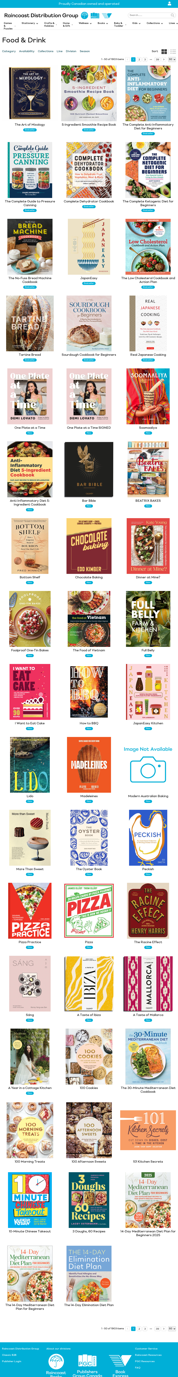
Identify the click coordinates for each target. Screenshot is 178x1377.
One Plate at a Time (29, 427)
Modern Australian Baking (148, 796)
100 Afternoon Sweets (89, 1161)
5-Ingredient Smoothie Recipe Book (89, 124)
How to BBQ (89, 723)
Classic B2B (9, 1355)
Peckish (148, 869)
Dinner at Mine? (148, 577)
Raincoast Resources (148, 1355)
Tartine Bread (30, 354)
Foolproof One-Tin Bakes (30, 650)
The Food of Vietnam (89, 650)
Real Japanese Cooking (148, 354)
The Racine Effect (148, 942)
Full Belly (148, 650)
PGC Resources (145, 1361)
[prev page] (127, 59)
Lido (30, 796)
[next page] (151, 59)
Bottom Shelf (30, 577)
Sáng (30, 1015)
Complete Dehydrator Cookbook (89, 201)
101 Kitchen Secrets (148, 1161)
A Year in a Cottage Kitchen (30, 1088)
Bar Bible (89, 500)
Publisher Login (11, 1361)
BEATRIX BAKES (148, 500)
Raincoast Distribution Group (20, 1349)
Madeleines (89, 796)
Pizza (89, 942)
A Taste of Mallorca (148, 1015)
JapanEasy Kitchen (148, 723)
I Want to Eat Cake (30, 723)
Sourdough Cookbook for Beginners (89, 354)
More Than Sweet (30, 869)
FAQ (137, 1368)
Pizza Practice (30, 942)
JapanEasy (89, 278)
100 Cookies (89, 1088)
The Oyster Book (89, 869)
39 (157, 59)
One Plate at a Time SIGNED (89, 427)
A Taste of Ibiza (89, 1015)
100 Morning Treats (30, 1161)
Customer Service (146, 1349)
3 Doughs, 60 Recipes (88, 1231)
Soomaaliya (148, 427)
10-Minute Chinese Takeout (30, 1231)
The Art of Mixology (30, 124)
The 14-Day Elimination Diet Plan (89, 1305)
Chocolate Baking (89, 577)
